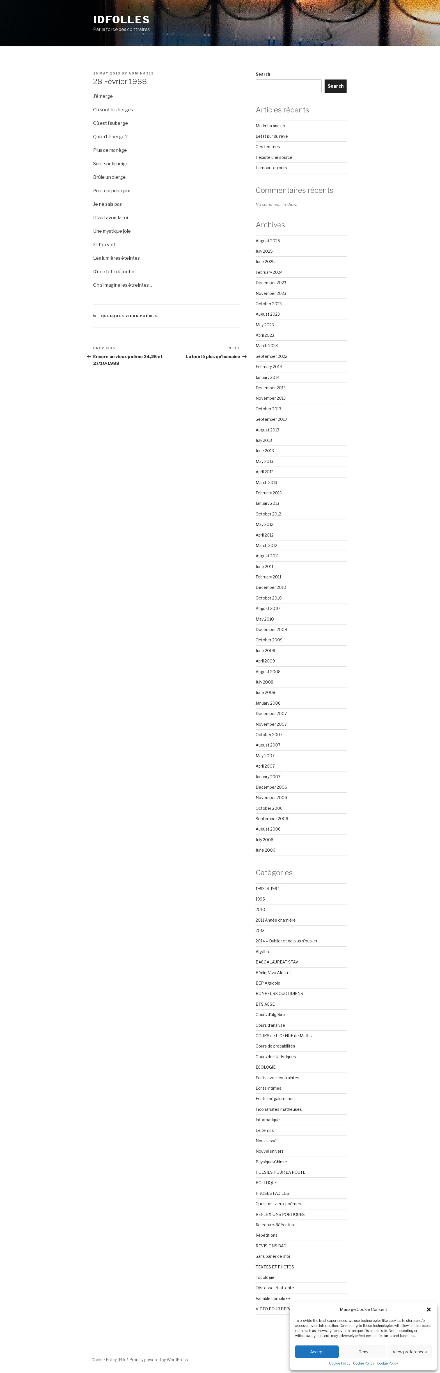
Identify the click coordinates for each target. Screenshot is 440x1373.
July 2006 (264, 839)
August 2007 (268, 745)
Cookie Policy (339, 1363)
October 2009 (269, 639)
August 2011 (267, 555)
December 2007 (271, 713)
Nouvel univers (270, 1151)
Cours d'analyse (270, 1025)
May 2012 (264, 524)
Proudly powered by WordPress (158, 1359)
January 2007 (268, 776)
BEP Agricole (268, 983)
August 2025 (268, 240)
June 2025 (265, 261)
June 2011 (264, 566)
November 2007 (271, 724)
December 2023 (271, 282)
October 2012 (268, 514)
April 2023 (265, 335)
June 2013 (265, 450)
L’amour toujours (271, 167)
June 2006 (265, 850)
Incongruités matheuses (279, 1109)
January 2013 (267, 503)
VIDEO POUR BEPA (274, 1308)
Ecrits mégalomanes (275, 1098)
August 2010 (268, 608)
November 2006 (271, 797)
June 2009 (265, 650)
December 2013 (271, 387)
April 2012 (265, 535)
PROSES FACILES (272, 1193)
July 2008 (264, 682)
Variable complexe (273, 1298)
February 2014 (269, 366)
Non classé (266, 1140)
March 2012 (266, 545)
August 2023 (268, 314)
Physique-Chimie (271, 1161)
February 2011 (268, 576)
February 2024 (269, 272)
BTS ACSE (265, 1004)
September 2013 (271, 419)
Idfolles (121, 19)
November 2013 (271, 398)
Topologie (265, 1277)
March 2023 (267, 345)
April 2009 (265, 661)
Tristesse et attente (275, 1287)
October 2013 (268, 408)
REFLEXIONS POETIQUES (280, 1214)
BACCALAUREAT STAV (277, 962)
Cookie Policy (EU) (108, 1359)
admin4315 (141, 73)
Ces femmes (268, 146)
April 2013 (265, 471)
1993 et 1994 (268, 888)
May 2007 (265, 755)
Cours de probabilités (275, 1046)
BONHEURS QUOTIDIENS (279, 993)
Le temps (265, 1130)
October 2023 (269, 303)
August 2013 (267, 429)
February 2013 (269, 492)
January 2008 (268, 703)
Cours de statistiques (276, 1056)
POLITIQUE (266, 1182)
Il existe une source (274, 157)
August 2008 (268, 671)
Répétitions (267, 1235)
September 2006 (272, 818)
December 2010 (271, 587)
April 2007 (265, 766)
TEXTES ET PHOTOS (275, 1267)
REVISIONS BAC (271, 1245)
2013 (260, 930)
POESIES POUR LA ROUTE (280, 1172)
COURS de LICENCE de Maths (284, 1035)
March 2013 (266, 482)
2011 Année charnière (276, 920)
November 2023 (271, 293)
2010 (260, 909)
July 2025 (264, 251)
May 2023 (265, 324)
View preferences (410, 1351)
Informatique (268, 1119)
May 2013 (264, 461)
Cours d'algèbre (270, 1014)
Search (263, 74)
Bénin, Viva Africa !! (273, 972)
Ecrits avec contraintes (277, 1077)
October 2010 (269, 598)
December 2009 (271, 629)
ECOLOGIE (266, 1067)
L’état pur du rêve (272, 136)
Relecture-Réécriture (275, 1224)
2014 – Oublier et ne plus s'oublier (286, 940)
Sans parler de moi (273, 1256)
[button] (429, 1309)
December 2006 (271, 787)
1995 (260, 899)
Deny (363, 1351)
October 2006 (269, 808)
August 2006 (268, 829)
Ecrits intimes (268, 1088)
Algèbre (263, 951)
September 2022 (271, 356)
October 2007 (269, 734)
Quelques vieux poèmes (129, 316)
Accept (317, 1351)
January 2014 (267, 377)
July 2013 (264, 440)
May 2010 (265, 619)
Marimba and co (270, 125)
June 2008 (265, 692)
